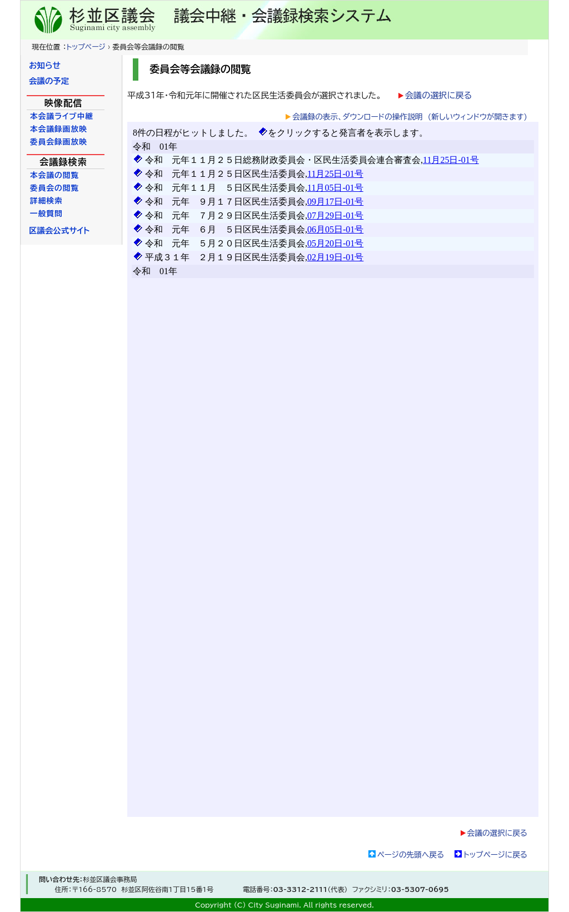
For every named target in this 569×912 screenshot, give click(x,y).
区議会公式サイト (59, 230)
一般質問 (46, 213)
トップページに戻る (495, 855)
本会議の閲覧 (54, 175)
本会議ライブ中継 (61, 116)
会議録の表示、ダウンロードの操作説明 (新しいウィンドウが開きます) (409, 117)
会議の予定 (49, 81)
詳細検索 (46, 201)
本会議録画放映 (58, 129)
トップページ (85, 47)
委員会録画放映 (58, 142)
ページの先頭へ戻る (410, 855)
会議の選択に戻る (438, 95)
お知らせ (45, 65)
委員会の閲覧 (54, 188)
